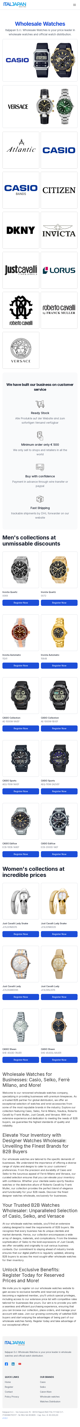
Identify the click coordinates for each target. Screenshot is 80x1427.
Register (9, 1387)
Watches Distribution (50, 1401)
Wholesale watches (50, 1396)
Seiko (43, 1387)
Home (8, 1382)
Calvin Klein (46, 1391)
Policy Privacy (12, 1396)
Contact (9, 1391)
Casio (43, 1382)
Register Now (21, 602)
